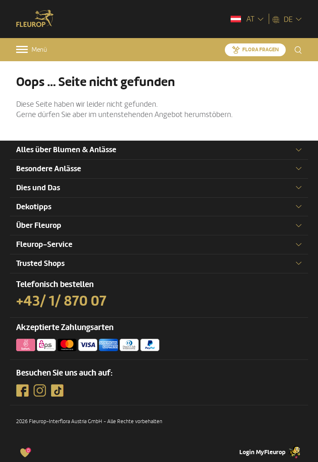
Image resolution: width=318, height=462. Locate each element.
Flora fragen (260, 49)
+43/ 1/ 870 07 (61, 301)
